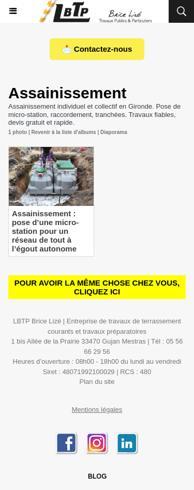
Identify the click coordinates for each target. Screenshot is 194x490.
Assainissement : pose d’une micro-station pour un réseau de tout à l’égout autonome (45, 231)
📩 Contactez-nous (97, 48)
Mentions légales (97, 409)
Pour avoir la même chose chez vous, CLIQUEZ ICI (97, 287)
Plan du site (97, 381)
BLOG (97, 477)
